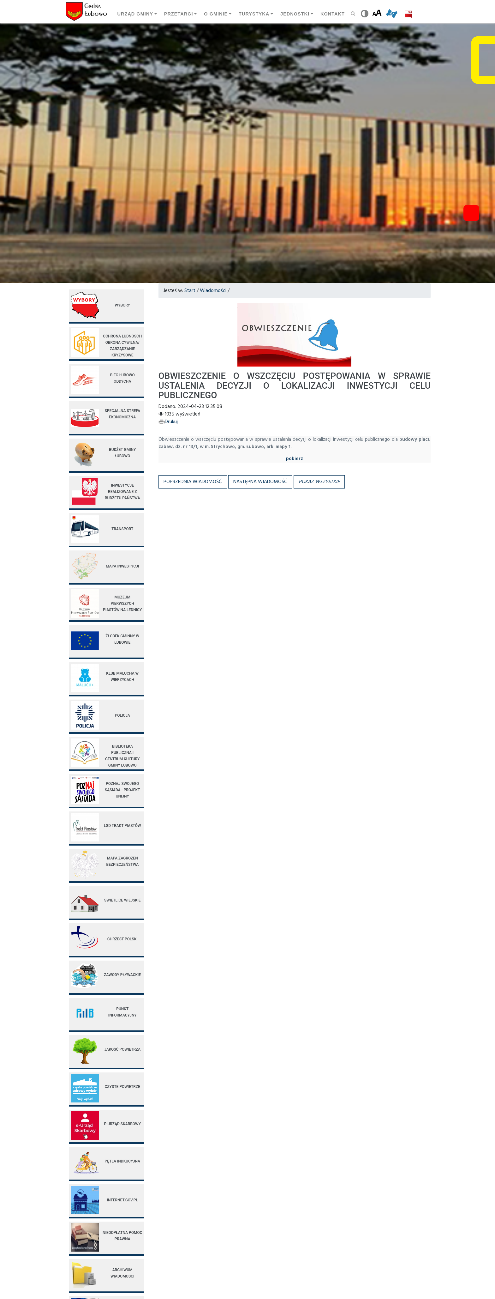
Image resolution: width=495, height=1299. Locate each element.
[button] (319, 482)
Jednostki (294, 13)
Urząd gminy (135, 13)
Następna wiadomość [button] (260, 482)
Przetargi (178, 13)
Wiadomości (213, 291)
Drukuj (168, 422)
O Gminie (216, 13)
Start (189, 291)
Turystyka (254, 13)
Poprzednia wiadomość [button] (193, 482)
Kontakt (332, 13)
